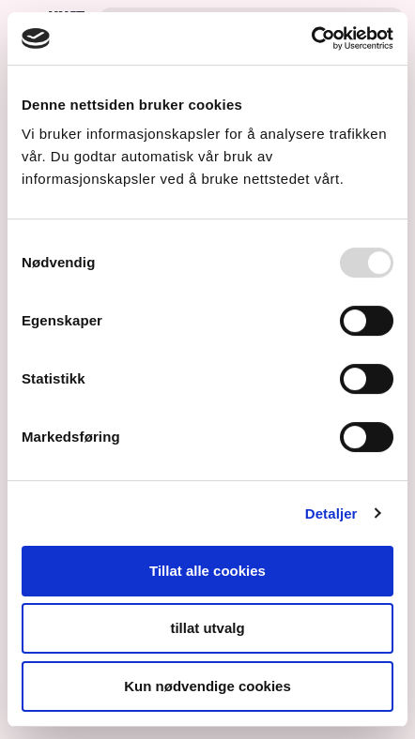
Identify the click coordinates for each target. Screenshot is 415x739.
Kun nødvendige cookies (207, 686)
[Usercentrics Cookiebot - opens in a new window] (311, 38)
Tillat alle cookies (207, 571)
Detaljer (331, 513)
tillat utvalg (207, 629)
